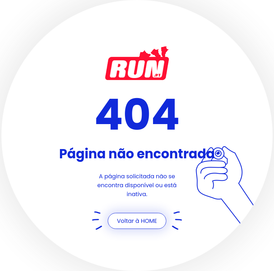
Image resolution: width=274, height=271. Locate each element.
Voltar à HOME (137, 221)
